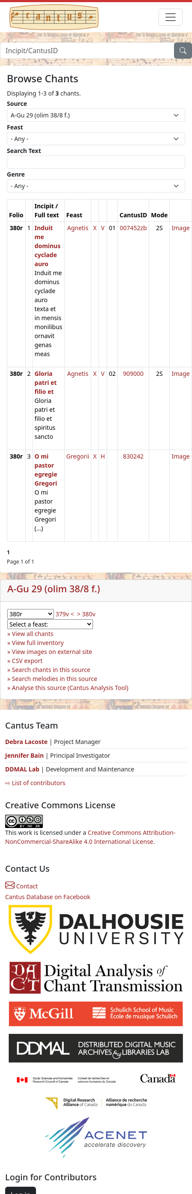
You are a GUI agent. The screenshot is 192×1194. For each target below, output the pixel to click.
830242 (133, 456)
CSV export (27, 661)
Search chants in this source (51, 670)
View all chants (33, 634)
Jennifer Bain (25, 755)
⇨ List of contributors (35, 783)
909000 (133, 373)
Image (180, 228)
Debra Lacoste (26, 742)
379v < (65, 614)
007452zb (133, 228)
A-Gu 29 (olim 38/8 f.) (53, 588)
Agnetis (77, 228)
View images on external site (52, 652)
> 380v (86, 614)
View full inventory (38, 643)
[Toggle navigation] (171, 17)
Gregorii (78, 456)
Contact (21, 886)
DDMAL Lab (22, 769)
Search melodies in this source (54, 679)
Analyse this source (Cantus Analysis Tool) (70, 688)
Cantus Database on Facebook (47, 897)
